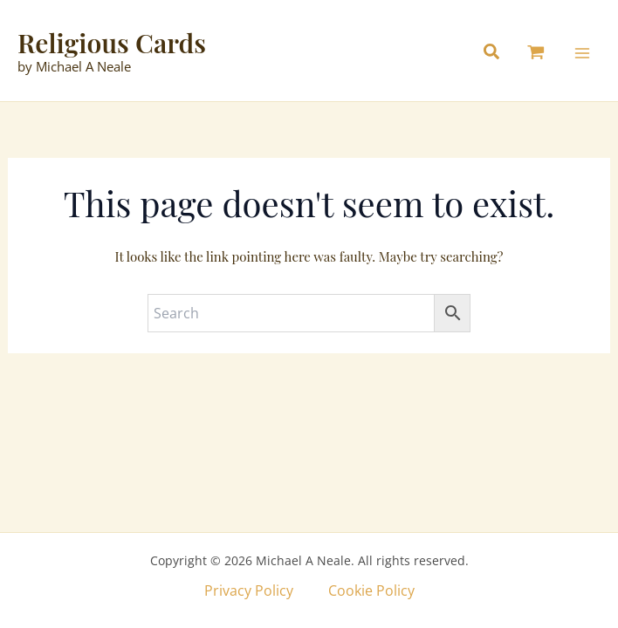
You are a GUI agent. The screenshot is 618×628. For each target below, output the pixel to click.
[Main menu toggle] (582, 53)
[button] (496, 53)
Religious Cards (111, 42)
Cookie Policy (371, 590)
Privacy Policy (248, 590)
